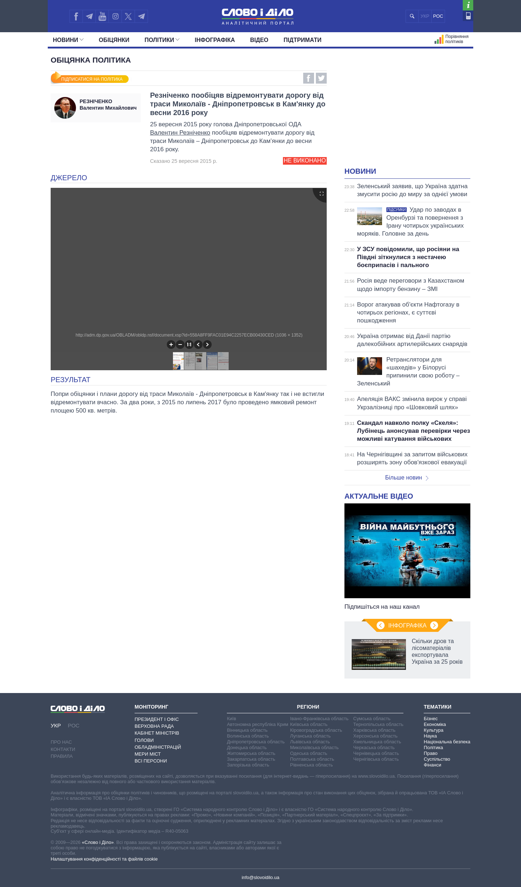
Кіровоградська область (316, 730)
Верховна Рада (154, 726)
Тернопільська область (378, 724)
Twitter (321, 78)
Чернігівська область (376, 759)
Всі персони (151, 761)
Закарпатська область (251, 759)
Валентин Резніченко (180, 132)
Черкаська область (374, 747)
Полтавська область (312, 759)
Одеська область (308, 753)
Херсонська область (375, 736)
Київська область (308, 724)
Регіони (308, 707)
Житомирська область (251, 753)
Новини (68, 40)
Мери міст (148, 754)
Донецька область (247, 747)
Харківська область (374, 730)
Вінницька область (247, 730)
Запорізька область (248, 765)
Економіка (435, 724)
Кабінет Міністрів (157, 733)
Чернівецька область (376, 753)
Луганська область (310, 736)
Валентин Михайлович (108, 104)
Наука (430, 736)
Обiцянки (114, 40)
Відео (259, 40)
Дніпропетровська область (256, 741)
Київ (231, 718)
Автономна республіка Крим (257, 724)
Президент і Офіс (157, 719)
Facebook (308, 78)
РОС (438, 16)
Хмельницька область (377, 741)
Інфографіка (215, 40)
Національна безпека (447, 741)
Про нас (61, 742)
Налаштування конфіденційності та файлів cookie (104, 859)
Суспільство (437, 759)
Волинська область (248, 736)
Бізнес (430, 718)
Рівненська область (311, 765)
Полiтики (162, 40)
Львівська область (310, 741)
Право (430, 753)
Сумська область (371, 718)
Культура (433, 730)
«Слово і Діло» (98, 842)
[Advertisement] (407, 112)
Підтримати (303, 40)
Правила (62, 756)
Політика (433, 747)
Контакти (63, 749)
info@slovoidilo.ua (260, 877)
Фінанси (432, 765)
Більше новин (406, 477)
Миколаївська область (314, 747)
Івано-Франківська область (319, 718)
